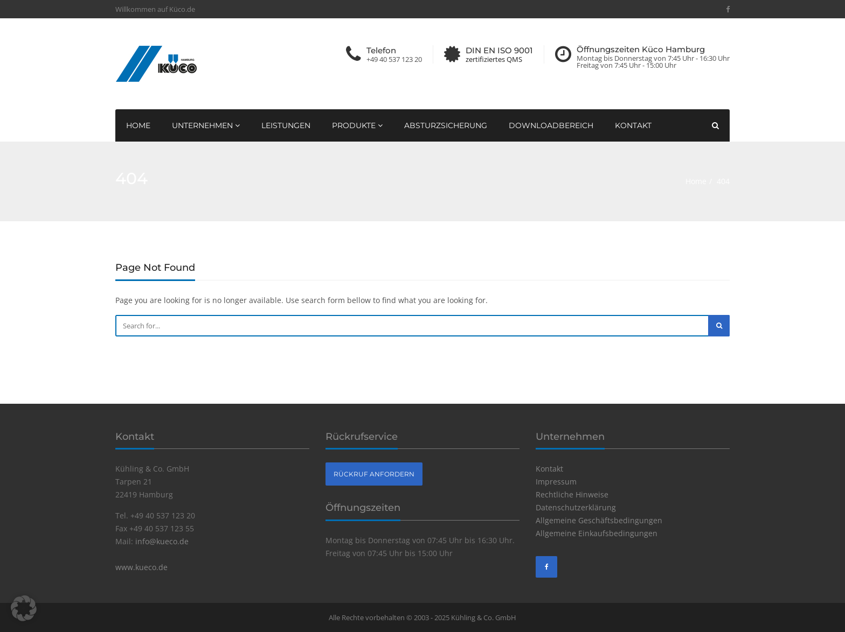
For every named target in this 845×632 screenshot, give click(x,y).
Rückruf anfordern (374, 474)
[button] (23, 608)
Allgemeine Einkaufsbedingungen (596, 533)
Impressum (556, 481)
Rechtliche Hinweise (572, 494)
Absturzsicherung (445, 125)
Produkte (357, 125)
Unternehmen (206, 125)
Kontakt (633, 125)
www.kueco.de (141, 567)
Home (138, 125)
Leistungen (285, 125)
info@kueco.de (162, 541)
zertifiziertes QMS (494, 59)
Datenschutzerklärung (576, 507)
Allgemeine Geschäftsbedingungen (599, 520)
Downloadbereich (551, 125)
